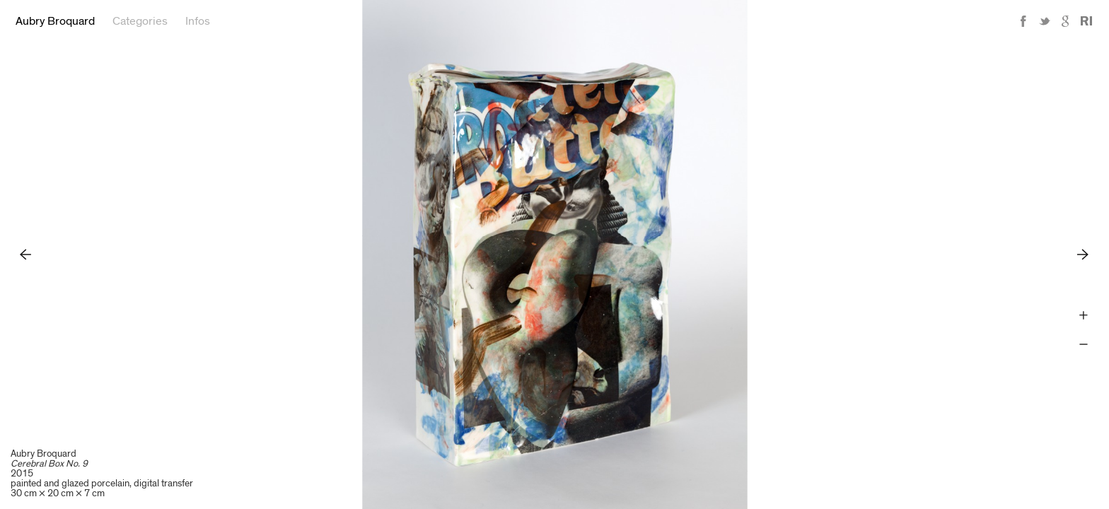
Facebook (1023, 21)
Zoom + (1083, 315)
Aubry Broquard (55, 21)
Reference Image (1086, 21)
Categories (140, 21)
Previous (26, 254)
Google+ (1065, 21)
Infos (197, 21)
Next (1083, 254)
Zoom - (1083, 344)
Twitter (1044, 21)
